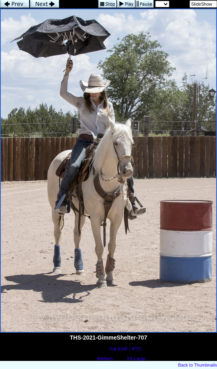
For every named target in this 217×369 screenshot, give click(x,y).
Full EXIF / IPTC (125, 348)
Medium (105, 358)
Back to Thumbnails (197, 365)
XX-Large (136, 358)
